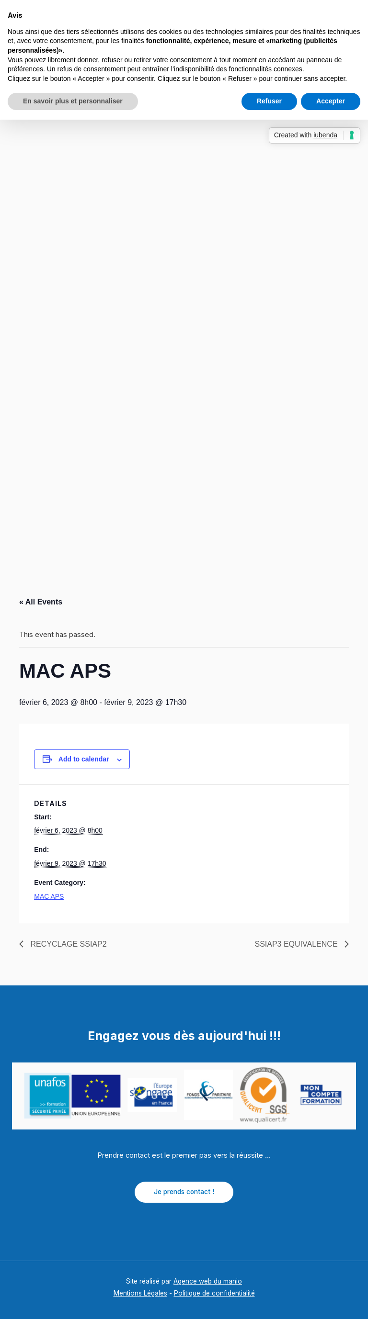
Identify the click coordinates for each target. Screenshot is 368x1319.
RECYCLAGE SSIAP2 (67, 944)
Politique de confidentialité (214, 1293)
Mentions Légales (140, 1293)
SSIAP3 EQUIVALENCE (297, 944)
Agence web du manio (207, 1281)
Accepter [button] (330, 101)
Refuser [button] (269, 101)
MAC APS (49, 896)
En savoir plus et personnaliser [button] (73, 101)
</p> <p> (184, 347)
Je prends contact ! (184, 1192)
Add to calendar (83, 759)
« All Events (40, 602)
